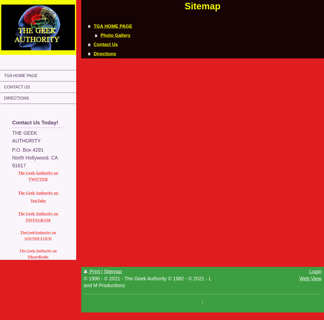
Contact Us (106, 44)
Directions (105, 53)
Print (92, 271)
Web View (310, 278)
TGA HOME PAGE (113, 26)
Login (315, 271)
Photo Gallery (115, 35)
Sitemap (113, 271)
